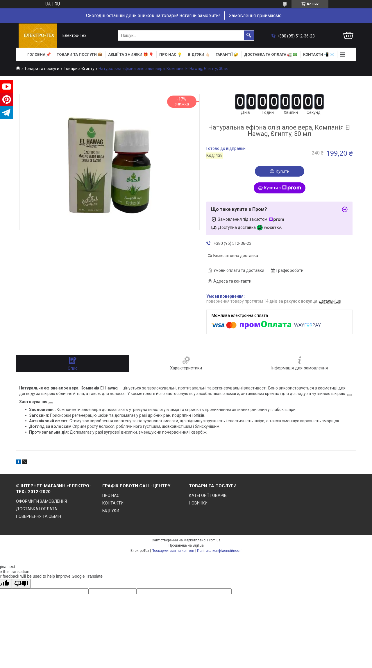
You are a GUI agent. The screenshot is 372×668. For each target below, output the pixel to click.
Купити (282, 171)
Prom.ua (214, 540)
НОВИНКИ (198, 503)
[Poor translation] (21, 583)
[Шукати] (249, 35)
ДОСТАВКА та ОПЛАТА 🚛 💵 (270, 54)
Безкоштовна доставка (235, 255)
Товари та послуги (41, 68)
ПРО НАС (110, 495)
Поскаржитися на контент (173, 551)
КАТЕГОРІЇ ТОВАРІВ (208, 495)
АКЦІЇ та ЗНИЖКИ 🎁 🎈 (130, 54)
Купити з (282, 188)
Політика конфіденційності (219, 551)
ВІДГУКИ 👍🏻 (199, 54)
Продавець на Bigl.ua (186, 545)
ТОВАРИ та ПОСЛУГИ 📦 (79, 54)
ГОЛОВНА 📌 (39, 54)
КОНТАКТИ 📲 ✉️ (318, 54)
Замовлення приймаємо (255, 15)
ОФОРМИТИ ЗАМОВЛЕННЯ (41, 501)
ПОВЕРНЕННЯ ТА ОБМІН (38, 516)
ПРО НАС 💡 (170, 54)
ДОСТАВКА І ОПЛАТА (36, 509)
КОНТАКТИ (113, 503)
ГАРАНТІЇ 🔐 (227, 54)
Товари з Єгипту (79, 68)
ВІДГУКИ (110, 510)
